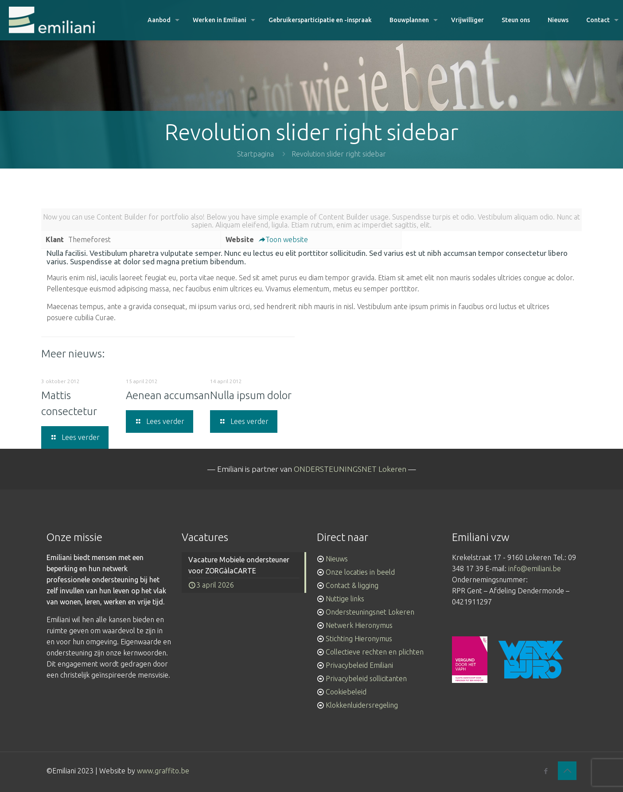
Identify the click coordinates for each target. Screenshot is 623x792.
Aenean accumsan (168, 395)
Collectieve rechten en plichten (375, 652)
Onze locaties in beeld (360, 572)
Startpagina (255, 154)
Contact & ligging (352, 585)
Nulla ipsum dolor (251, 395)
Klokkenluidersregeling (362, 705)
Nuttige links (345, 599)
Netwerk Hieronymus (359, 625)
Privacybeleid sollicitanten (366, 678)
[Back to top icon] (567, 770)
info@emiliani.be (534, 568)
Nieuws (337, 559)
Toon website (283, 239)
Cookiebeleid (346, 692)
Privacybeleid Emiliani (359, 665)
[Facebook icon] (545, 771)
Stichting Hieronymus (359, 639)
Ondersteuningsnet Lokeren (370, 612)
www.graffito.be (163, 771)
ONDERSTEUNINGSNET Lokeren (350, 469)
